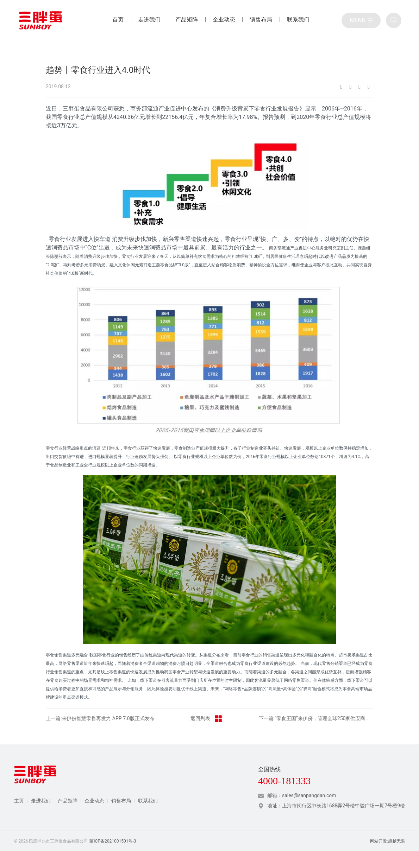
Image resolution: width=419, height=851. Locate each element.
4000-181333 (284, 781)
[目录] (361, 20)
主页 (19, 801)
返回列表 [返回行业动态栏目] (206, 718)
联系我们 (148, 801)
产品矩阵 (67, 801)
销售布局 (121, 801)
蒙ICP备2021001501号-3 (112, 841)
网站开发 (378, 841)
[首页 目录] (118, 20)
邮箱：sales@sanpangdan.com (301, 795)
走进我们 (41, 801)
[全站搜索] (393, 20)
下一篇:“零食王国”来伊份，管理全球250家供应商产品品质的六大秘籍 (316, 718)
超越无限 (396, 841)
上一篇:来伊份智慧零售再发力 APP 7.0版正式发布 (100, 718)
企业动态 (94, 801)
